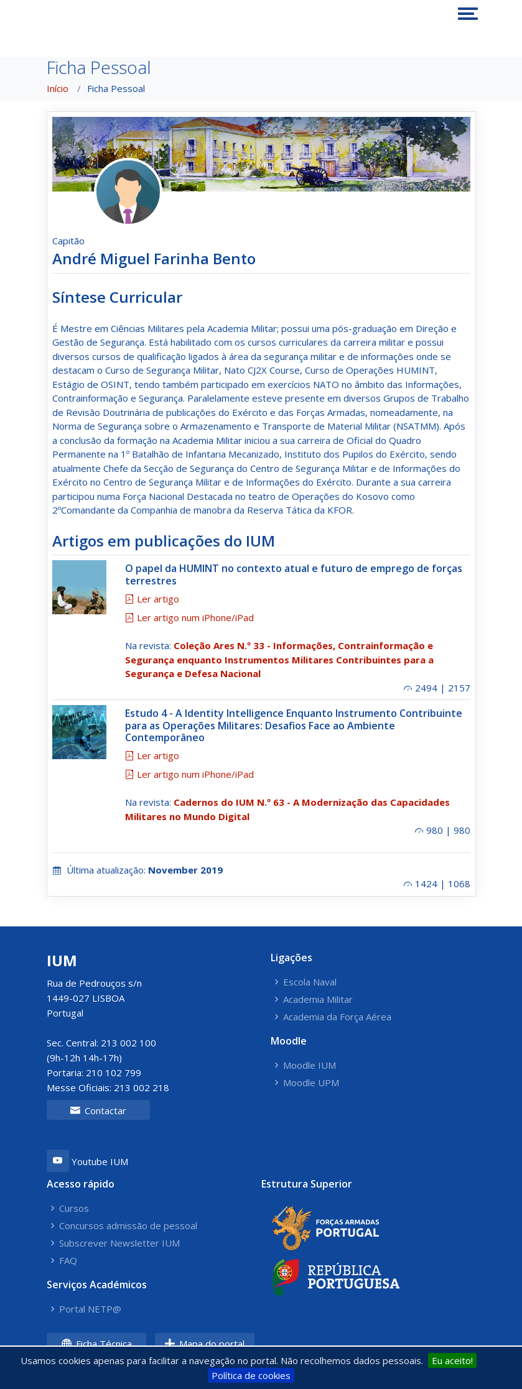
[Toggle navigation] (467, 13)
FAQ (68, 1260)
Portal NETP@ (90, 1309)
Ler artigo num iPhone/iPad (189, 617)
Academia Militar (318, 999)
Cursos (74, 1208)
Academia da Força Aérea (337, 1017)
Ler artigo (152, 599)
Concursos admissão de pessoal (128, 1225)
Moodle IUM (309, 1065)
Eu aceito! (452, 1360)
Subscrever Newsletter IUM (119, 1243)
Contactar (98, 1110)
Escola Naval (310, 982)
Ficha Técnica (96, 1343)
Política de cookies (251, 1375)
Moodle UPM (311, 1082)
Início (57, 88)
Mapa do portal (204, 1343)
